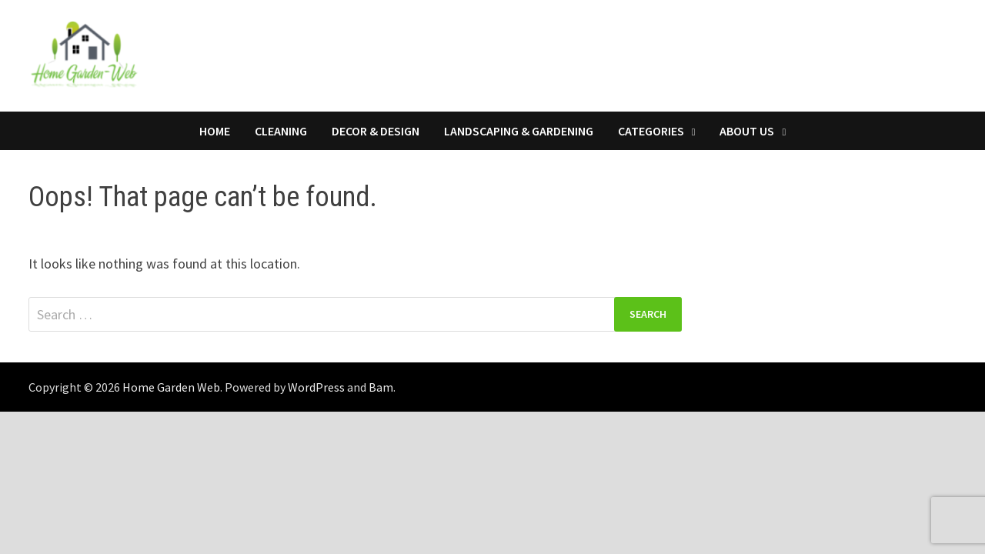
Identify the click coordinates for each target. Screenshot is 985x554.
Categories (651, 130)
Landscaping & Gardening (518, 130)
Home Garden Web (171, 387)
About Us (747, 130)
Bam (381, 387)
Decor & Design (375, 130)
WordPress (316, 387)
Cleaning (281, 130)
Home (214, 130)
